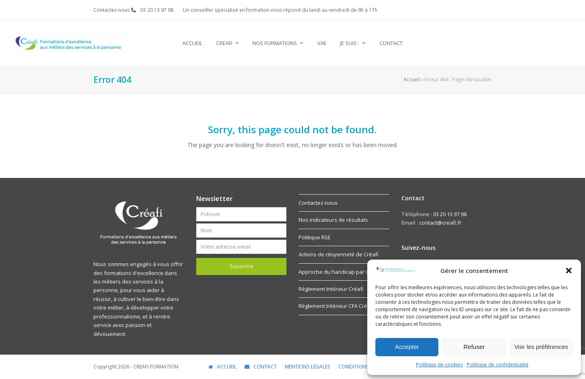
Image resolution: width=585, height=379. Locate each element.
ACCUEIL (222, 366)
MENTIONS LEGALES (307, 366)
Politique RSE (315, 237)
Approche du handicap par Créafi (340, 271)
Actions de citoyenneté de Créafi (339, 254)
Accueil (411, 79)
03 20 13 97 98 (156, 9)
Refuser (474, 346)
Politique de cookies (439, 364)
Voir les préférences (541, 346)
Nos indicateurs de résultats (333, 219)
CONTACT (261, 366)
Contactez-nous (318, 202)
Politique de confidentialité (498, 364)
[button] (569, 270)
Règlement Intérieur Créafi (331, 288)
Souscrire (241, 266)
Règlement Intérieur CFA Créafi (336, 306)
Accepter (407, 346)
